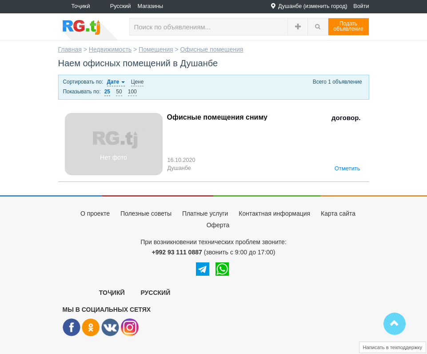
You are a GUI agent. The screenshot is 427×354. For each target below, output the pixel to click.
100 (132, 91)
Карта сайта (338, 213)
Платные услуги (205, 213)
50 (119, 91)
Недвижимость (110, 49)
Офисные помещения (211, 49)
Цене (137, 82)
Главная (70, 49)
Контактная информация (274, 213)
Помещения (156, 49)
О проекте (95, 213)
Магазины (151, 6)
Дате (116, 82)
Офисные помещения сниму (217, 117)
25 (107, 91)
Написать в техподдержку (393, 347)
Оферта (218, 225)
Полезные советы (146, 213)
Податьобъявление (348, 26)
